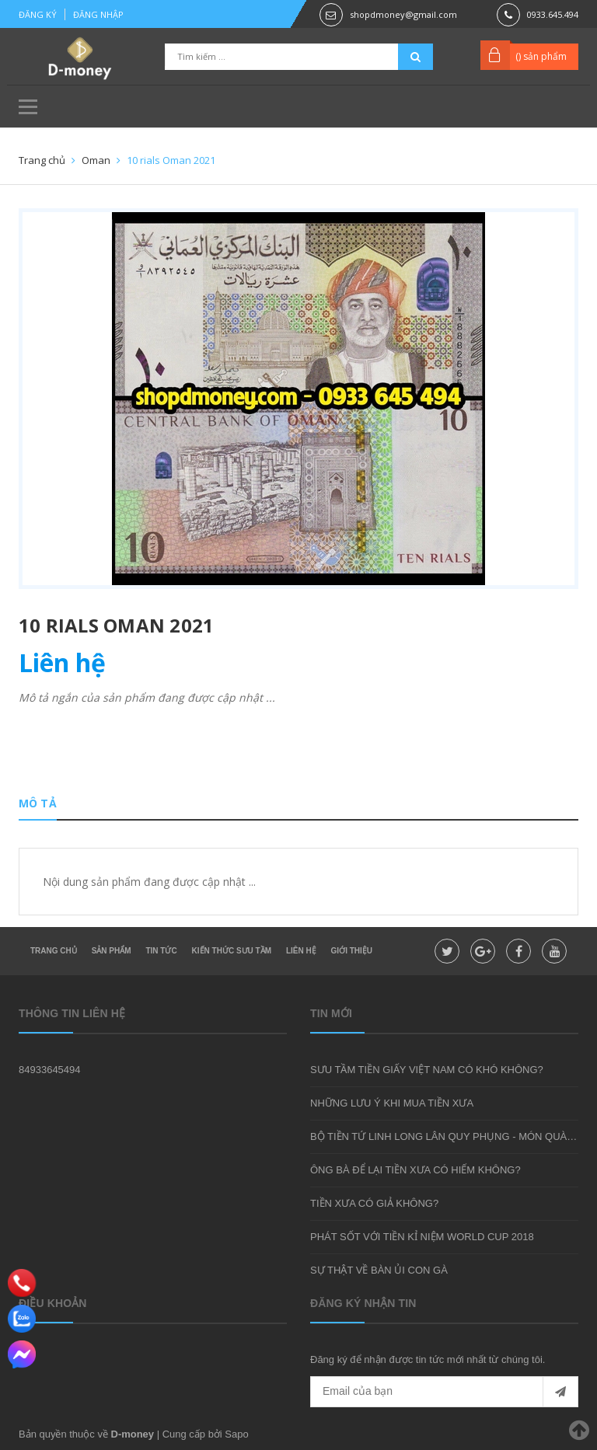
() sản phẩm (541, 56)
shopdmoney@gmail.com (403, 14)
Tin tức (160, 950)
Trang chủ (53, 950)
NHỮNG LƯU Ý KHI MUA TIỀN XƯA (391, 1103)
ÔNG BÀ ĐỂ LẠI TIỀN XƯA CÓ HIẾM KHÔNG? (415, 1170)
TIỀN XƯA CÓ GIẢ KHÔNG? (374, 1203)
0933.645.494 (552, 14)
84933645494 (50, 1069)
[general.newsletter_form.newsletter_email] (444, 1391)
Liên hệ (301, 950)
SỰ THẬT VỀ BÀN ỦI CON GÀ (379, 1270)
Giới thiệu (351, 950)
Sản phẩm (111, 950)
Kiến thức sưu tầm (231, 950)
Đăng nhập (98, 14)
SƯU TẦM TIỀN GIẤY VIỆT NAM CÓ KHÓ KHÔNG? (426, 1069)
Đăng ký (38, 14)
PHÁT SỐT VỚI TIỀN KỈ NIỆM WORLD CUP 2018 (422, 1237)
